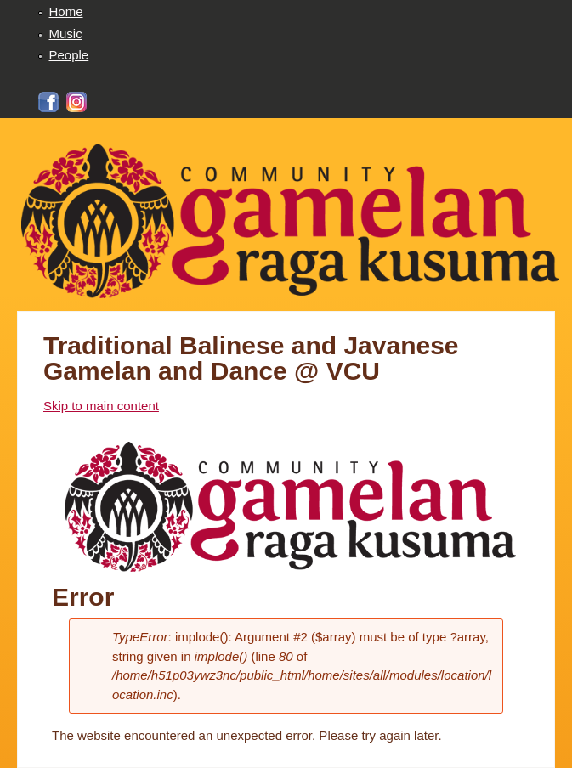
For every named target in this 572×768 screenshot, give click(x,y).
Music (65, 33)
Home (66, 11)
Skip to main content (101, 405)
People (69, 55)
